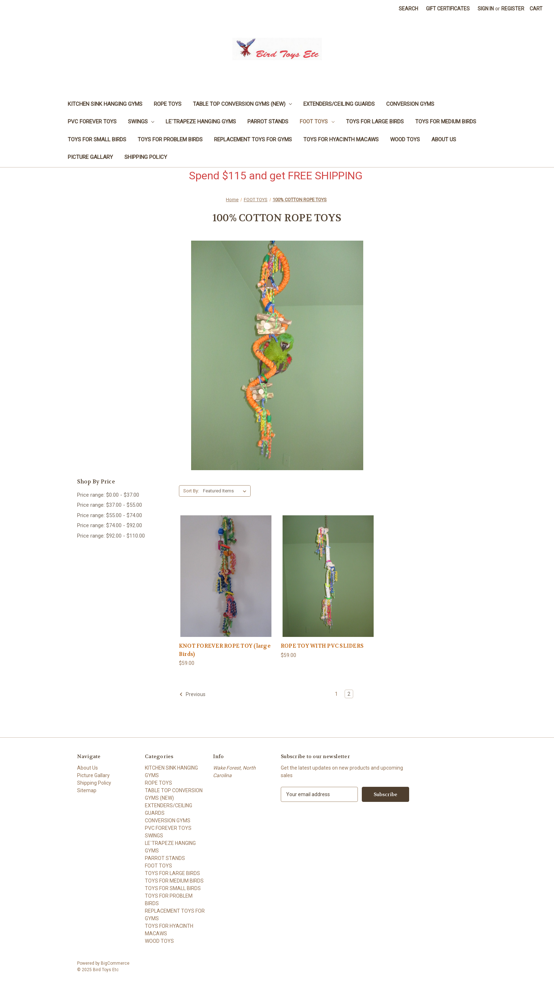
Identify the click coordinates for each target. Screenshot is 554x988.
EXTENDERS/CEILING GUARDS (339, 104)
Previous (192, 694)
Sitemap (86, 790)
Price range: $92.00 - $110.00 (111, 536)
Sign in (486, 8)
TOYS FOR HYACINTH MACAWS (341, 139)
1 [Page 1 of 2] (336, 694)
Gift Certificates (448, 8)
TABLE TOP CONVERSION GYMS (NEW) (242, 104)
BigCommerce (115, 963)
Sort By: (191, 490)
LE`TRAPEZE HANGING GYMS (201, 121)
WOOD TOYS (405, 139)
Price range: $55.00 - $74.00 (109, 515)
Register (512, 8)
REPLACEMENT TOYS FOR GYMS (253, 139)
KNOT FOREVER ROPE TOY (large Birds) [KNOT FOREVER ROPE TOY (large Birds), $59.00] (225, 650)
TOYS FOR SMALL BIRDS (97, 139)
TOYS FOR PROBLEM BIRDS (170, 139)
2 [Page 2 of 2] (348, 694)
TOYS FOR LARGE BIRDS (375, 121)
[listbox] (226, 491)
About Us (443, 139)
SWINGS (141, 121)
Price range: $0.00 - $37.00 (108, 495)
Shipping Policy (145, 157)
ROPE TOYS (167, 104)
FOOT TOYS (317, 121)
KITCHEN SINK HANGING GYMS (105, 104)
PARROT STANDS (267, 121)
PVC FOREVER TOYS (92, 121)
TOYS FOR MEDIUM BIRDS (445, 121)
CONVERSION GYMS (410, 104)
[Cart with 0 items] (536, 9)
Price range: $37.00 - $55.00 (109, 505)
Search (408, 8)
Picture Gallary (90, 157)
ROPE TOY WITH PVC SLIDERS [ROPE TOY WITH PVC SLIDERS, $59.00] (322, 645)
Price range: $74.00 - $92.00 (109, 525)
